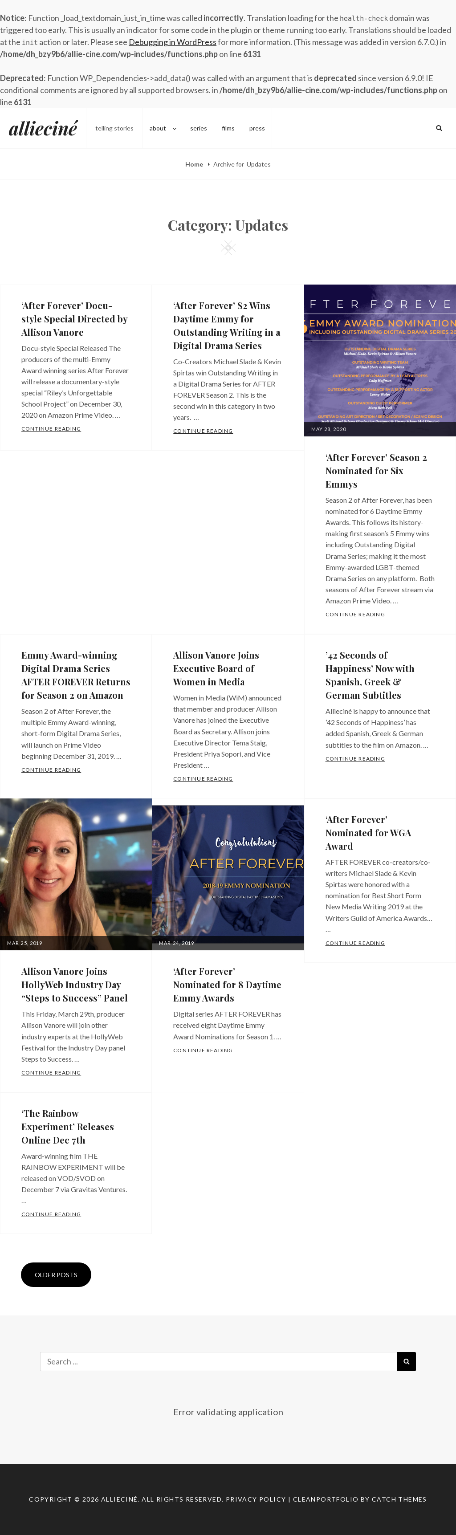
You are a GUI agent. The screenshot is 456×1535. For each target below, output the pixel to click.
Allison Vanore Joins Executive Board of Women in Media (216, 668)
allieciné (43, 128)
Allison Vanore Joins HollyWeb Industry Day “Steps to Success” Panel (74, 984)
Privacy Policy (256, 1499)
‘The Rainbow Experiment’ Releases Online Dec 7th (67, 1126)
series (198, 128)
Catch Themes (399, 1499)
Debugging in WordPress (172, 42)
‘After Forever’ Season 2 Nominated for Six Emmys (376, 470)
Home (194, 164)
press (257, 128)
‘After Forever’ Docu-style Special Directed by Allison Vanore (74, 318)
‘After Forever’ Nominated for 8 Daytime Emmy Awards (227, 984)
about (164, 128)
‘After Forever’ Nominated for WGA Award (368, 832)
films (228, 128)
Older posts (56, 1274)
